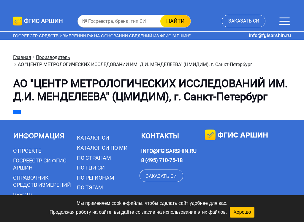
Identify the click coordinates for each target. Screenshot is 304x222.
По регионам (95, 178)
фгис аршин (236, 136)
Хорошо (242, 212)
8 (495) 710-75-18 (162, 160)
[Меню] (284, 21)
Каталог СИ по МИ (102, 148)
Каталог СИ (93, 138)
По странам (94, 158)
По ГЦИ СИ (91, 167)
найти (175, 21)
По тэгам (90, 187)
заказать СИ (243, 21)
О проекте (27, 151)
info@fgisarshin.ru (270, 35)
